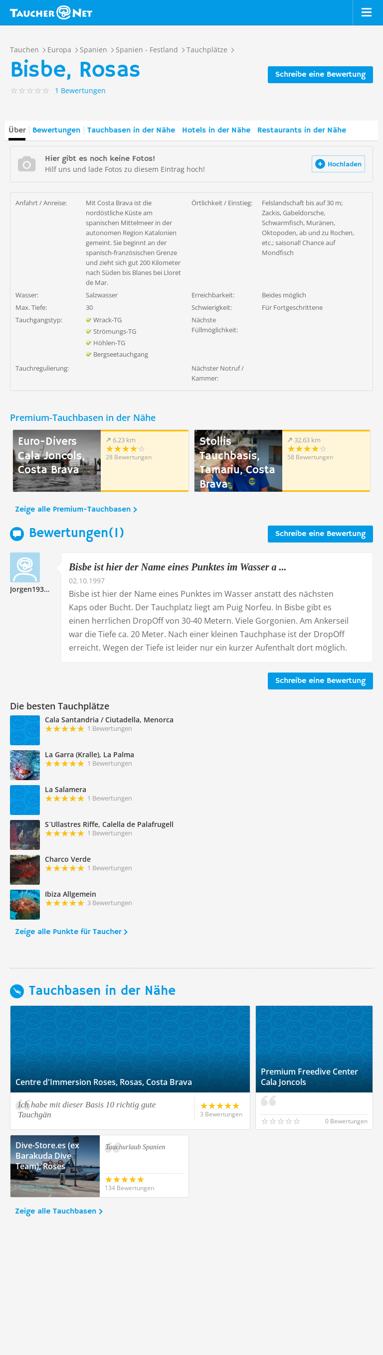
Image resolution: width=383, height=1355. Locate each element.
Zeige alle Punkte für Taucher (68, 932)
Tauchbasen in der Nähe (131, 131)
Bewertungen (56, 131)
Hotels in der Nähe (216, 131)
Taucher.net (51, 12)
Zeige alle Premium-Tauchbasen (73, 510)
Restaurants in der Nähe (301, 131)
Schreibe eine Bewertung (320, 75)
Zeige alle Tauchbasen (55, 1212)
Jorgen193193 (33, 589)
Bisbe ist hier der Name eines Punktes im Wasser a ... (178, 566)
